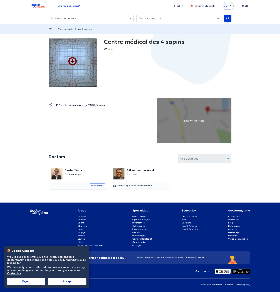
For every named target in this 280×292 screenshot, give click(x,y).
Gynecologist (139, 242)
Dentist (136, 232)
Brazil (201, 257)
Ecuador (178, 257)
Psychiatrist (138, 222)
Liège (80, 229)
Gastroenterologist (142, 238)
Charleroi (82, 226)
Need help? (234, 232)
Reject (26, 281)
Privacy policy (243, 284)
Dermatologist (139, 216)
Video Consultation (238, 238)
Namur (81, 235)
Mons (80, 242)
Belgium (149, 257)
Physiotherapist (140, 229)
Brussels (82, 216)
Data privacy (235, 226)
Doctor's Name (189, 216)
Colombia (168, 257)
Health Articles (189, 226)
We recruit (233, 219)
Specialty (186, 222)
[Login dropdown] (228, 6)
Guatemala (190, 257)
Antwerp (82, 219)
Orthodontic (138, 226)
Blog (230, 222)
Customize (14, 273)
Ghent (81, 222)
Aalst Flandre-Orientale (90, 245)
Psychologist (138, 235)
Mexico (158, 257)
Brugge (81, 232)
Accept (67, 281)
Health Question (190, 229)
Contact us (234, 216)
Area (184, 219)
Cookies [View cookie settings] (229, 284)
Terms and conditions (211, 284)
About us (232, 229)
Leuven (81, 238)
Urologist (137, 245)
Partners (232, 235)
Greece (139, 257)
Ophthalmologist (141, 219)
